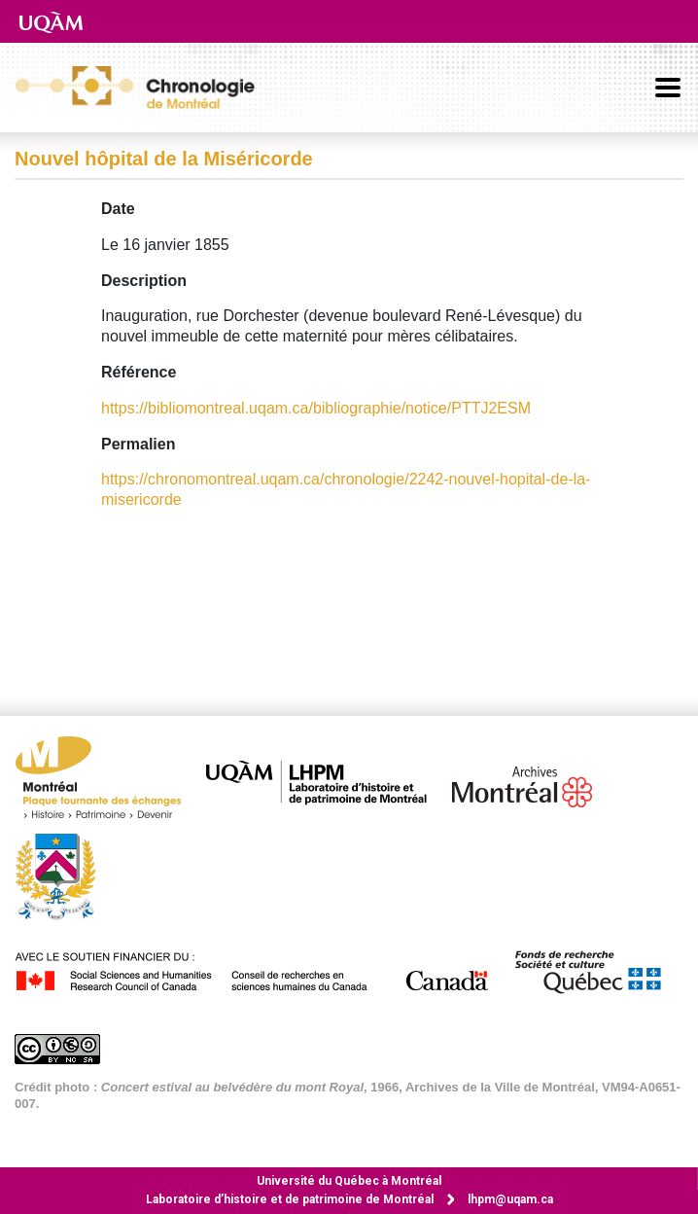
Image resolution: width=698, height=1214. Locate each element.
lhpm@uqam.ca (510, 1199)
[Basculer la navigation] (667, 87)
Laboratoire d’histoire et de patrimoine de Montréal (290, 1199)
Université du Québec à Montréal (349, 1181)
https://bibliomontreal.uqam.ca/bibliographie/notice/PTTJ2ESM (316, 408)
